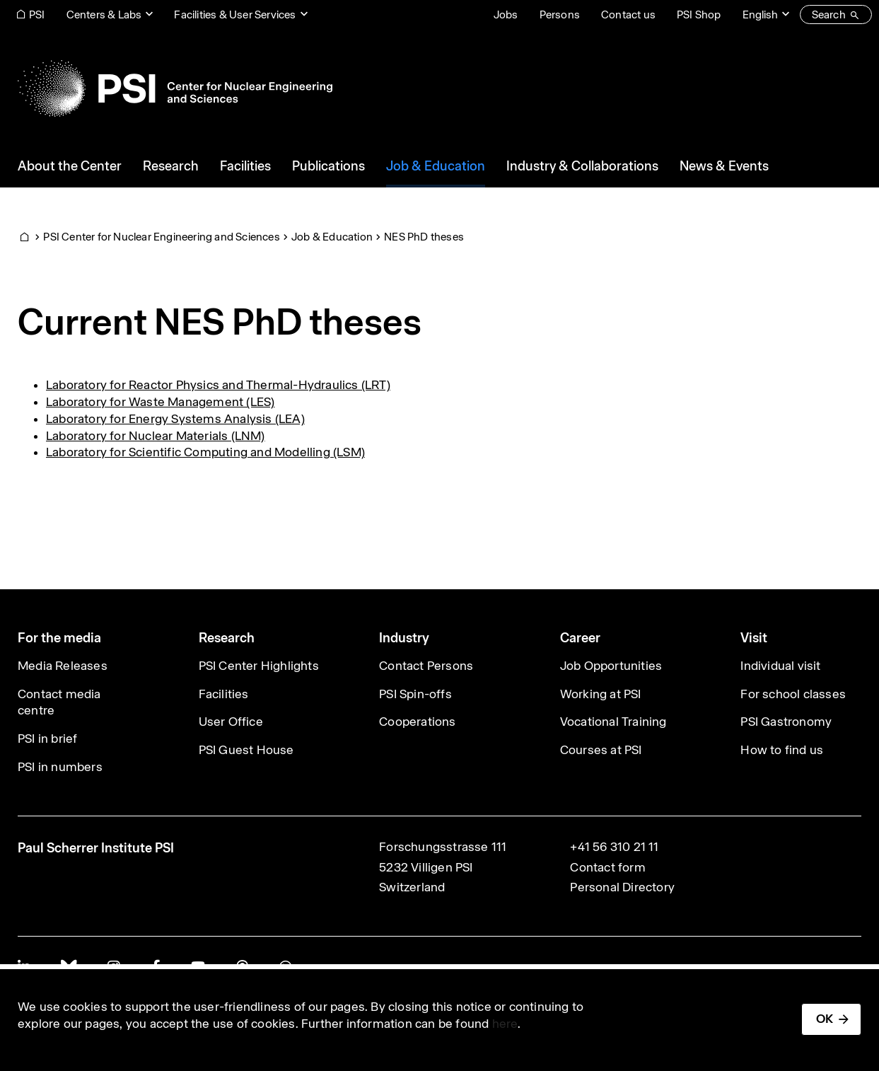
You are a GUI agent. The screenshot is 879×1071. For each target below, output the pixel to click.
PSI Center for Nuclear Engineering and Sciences (161, 237)
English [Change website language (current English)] (760, 14)
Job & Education (332, 237)
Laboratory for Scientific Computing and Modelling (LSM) (205, 452)
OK (824, 1019)
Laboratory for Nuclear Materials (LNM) (155, 436)
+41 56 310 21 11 (614, 847)
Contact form (607, 867)
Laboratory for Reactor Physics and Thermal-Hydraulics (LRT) (218, 385)
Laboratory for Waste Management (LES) (160, 402)
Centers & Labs (104, 14)
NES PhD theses (424, 237)
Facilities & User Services (235, 14)
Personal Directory (622, 887)
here (505, 1024)
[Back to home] (175, 88)
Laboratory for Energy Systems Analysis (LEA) (175, 419)
